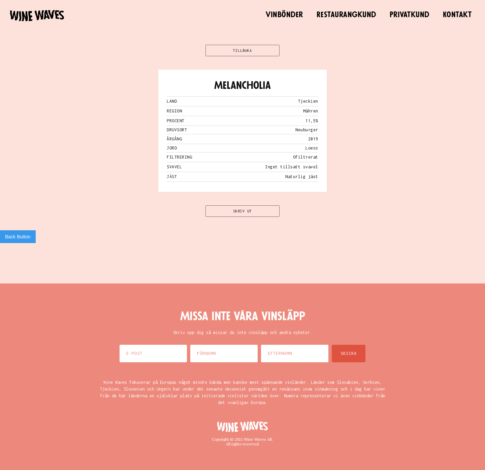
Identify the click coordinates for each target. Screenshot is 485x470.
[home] (37, 15)
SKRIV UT (242, 211)
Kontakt (457, 15)
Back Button (18, 236)
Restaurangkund (346, 15)
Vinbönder (284, 15)
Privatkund (409, 15)
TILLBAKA (242, 50)
